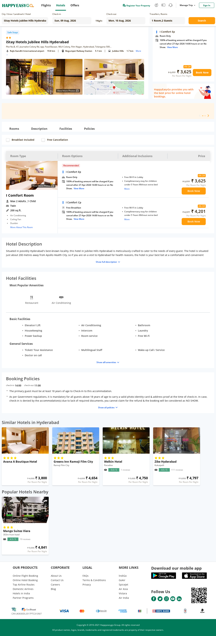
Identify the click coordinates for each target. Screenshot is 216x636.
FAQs (86, 575)
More (127, 188)
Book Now (202, 72)
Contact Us (57, 580)
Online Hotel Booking (25, 580)
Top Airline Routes (24, 584)
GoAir (122, 580)
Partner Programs (23, 597)
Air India (124, 597)
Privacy (87, 584)
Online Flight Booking (25, 575)
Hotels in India (21, 593)
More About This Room (21, 227)
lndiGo (123, 575)
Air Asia (123, 589)
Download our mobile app (176, 568)
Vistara (123, 593)
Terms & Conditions (94, 580)
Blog (53, 589)
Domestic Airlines (23, 589)
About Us (56, 575)
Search (202, 20)
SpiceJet (123, 584)
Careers (55, 584)
